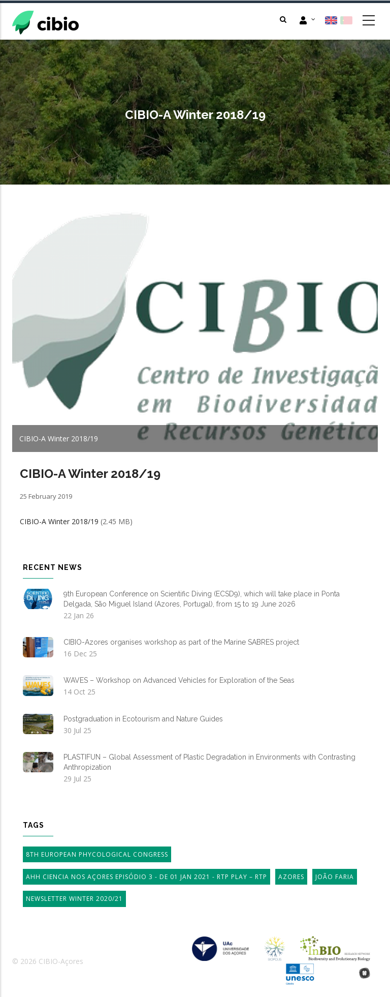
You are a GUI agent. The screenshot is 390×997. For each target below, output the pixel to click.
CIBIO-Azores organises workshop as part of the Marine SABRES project (181, 642)
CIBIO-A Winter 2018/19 (59, 521)
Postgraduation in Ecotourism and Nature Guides (143, 719)
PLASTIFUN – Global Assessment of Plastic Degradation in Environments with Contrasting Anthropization (209, 762)
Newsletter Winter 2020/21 (74, 898)
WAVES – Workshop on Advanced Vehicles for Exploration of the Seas (179, 680)
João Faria (334, 876)
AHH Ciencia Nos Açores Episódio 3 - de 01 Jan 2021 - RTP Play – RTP (146, 876)
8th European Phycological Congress (97, 854)
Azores (291, 876)
